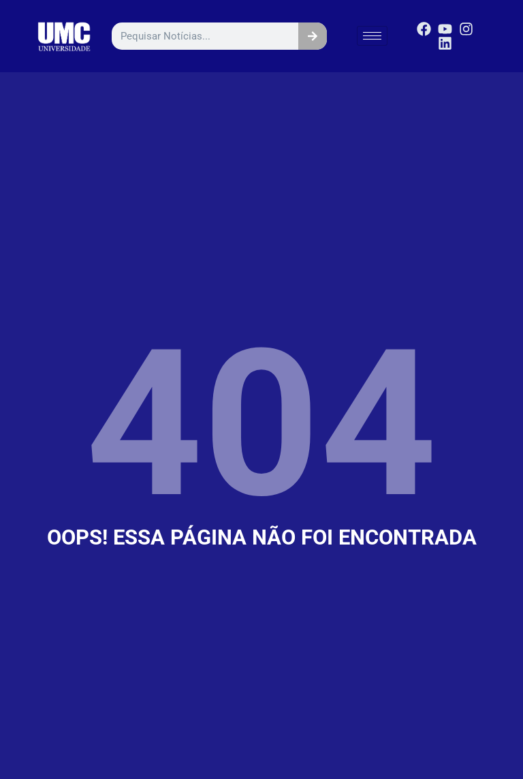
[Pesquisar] (312, 36)
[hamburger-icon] (372, 36)
